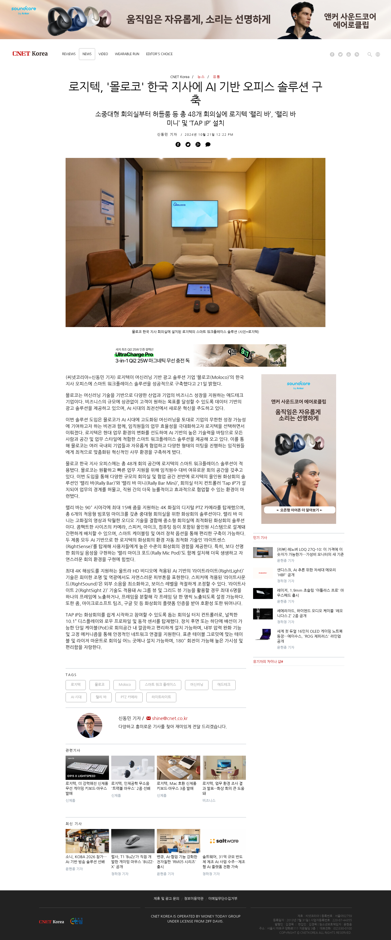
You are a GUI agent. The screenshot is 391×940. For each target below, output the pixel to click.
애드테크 (223, 684)
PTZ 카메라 (129, 697)
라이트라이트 (161, 697)
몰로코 (99, 684)
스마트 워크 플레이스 (160, 684)
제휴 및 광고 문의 (166, 898)
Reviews (69, 54)
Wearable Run (127, 54)
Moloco (125, 684)
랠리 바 (101, 697)
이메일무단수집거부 (222, 898)
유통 (216, 77)
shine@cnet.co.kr (167, 718)
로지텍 (76, 684)
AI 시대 (76, 697)
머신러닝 (196, 684)
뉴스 (201, 77)
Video (103, 54)
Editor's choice (159, 54)
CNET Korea (180, 77)
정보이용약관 (193, 898)
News (87, 54)
